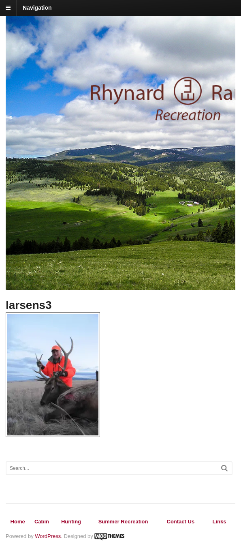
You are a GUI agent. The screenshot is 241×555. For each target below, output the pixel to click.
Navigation (37, 7)
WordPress (48, 536)
